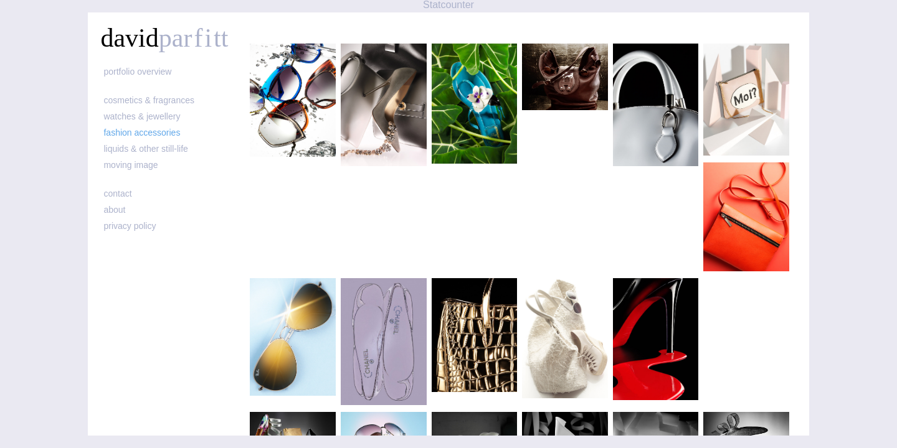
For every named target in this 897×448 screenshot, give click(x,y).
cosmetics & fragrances (148, 100)
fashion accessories (141, 133)
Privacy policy (129, 226)
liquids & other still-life (145, 149)
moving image (130, 165)
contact (117, 193)
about (114, 210)
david (164, 38)
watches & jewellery (141, 116)
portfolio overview (137, 72)
